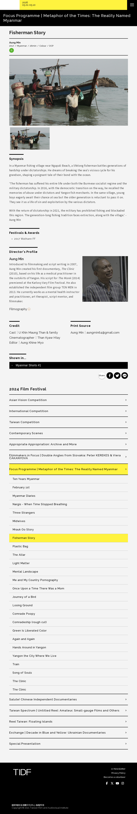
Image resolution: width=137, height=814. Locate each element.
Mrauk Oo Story (23, 529)
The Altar (19, 554)
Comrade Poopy (24, 613)
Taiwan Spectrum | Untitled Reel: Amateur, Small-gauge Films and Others (64, 710)
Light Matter (21, 563)
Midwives (19, 521)
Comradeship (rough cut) (30, 622)
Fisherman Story (24, 538)
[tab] (68, 365)
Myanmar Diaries (24, 495)
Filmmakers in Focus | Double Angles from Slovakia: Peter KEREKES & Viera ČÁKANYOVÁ (65, 457)
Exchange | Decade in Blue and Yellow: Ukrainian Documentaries (57, 732)
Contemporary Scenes (26, 433)
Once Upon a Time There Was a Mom (38, 588)
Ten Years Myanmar (26, 479)
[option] (68, 92)
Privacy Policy (118, 773)
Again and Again (24, 639)
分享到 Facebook (110, 375)
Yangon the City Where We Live (35, 655)
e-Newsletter (118, 769)
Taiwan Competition (24, 422)
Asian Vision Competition (28, 400)
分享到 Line (124, 375)
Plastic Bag (20, 546)
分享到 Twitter (117, 375)
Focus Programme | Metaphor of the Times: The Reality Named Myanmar (63, 469)
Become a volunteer (114, 777)
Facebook (107, 783)
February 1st (21, 487)
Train (16, 664)
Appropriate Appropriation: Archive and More (43, 444)
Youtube (117, 783)
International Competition (28, 411)
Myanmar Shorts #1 (28, 365)
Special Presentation (25, 743)
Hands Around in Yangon (29, 647)
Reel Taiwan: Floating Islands (30, 721)
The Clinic (19, 681)
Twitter (112, 783)
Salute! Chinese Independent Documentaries (43, 699)
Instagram (122, 783)
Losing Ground (23, 605)
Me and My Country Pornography (35, 580)
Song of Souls (22, 672)
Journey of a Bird (24, 596)
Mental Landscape (25, 571)
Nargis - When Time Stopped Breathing (40, 504)
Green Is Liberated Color (30, 630)
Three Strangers (24, 512)
